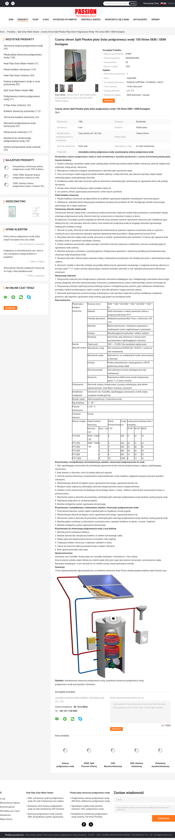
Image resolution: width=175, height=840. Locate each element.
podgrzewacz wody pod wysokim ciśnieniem (75, 684)
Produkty (23, 19)
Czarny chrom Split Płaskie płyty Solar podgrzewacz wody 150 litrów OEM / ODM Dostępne (75, 98)
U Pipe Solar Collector (15, 105)
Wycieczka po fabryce (65, 19)
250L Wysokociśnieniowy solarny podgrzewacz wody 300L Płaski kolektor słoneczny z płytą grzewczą (113, 765)
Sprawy (156, 19)
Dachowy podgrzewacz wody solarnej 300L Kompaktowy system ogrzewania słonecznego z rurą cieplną (45, 816)
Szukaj (132, 3)
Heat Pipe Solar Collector (17, 75)
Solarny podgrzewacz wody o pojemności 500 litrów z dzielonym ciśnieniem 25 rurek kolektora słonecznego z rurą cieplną (65, 765)
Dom (11, 19)
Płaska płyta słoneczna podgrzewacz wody (90, 793)
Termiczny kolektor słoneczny (19, 117)
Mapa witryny (6, 819)
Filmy (35, 19)
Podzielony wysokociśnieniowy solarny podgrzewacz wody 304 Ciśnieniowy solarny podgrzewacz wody (160, 765)
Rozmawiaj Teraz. (151, 3)
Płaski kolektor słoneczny (17, 69)
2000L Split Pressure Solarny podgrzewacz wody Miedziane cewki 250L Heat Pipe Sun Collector (89, 765)
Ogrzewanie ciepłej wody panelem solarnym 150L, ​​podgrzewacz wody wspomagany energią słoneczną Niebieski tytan (90, 808)
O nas (46, 19)
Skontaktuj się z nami (117, 19)
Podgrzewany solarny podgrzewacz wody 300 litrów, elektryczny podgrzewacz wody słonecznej (90, 800)
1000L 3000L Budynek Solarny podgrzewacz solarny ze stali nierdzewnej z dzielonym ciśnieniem (29, 178)
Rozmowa (109, 100)
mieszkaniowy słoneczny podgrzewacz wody (85, 680)
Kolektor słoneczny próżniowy (19, 111)
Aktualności (140, 19)
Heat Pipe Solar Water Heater (19, 63)
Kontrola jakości (91, 19)
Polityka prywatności (14, 835)
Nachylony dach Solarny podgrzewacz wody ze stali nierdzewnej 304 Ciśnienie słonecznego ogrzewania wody (46, 808)
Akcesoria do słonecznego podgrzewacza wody (17, 139)
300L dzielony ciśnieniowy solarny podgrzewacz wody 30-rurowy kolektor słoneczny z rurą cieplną (136, 765)
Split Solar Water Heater (28, 32)
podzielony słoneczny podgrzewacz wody (125, 680)
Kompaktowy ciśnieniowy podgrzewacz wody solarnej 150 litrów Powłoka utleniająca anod (89, 816)
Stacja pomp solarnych (15, 132)
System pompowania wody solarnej (22, 147)
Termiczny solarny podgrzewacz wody (23, 45)
